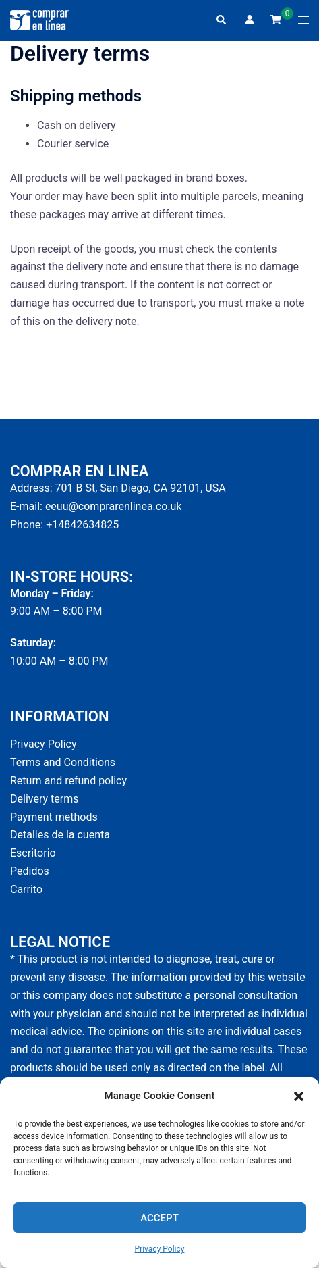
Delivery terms (44, 798)
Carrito (26, 889)
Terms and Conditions (62, 762)
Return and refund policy (68, 780)
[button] (299, 1096)
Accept (159, 1218)
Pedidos (29, 871)
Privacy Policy (160, 1249)
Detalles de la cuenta (60, 834)
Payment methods (54, 817)
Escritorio (33, 852)
